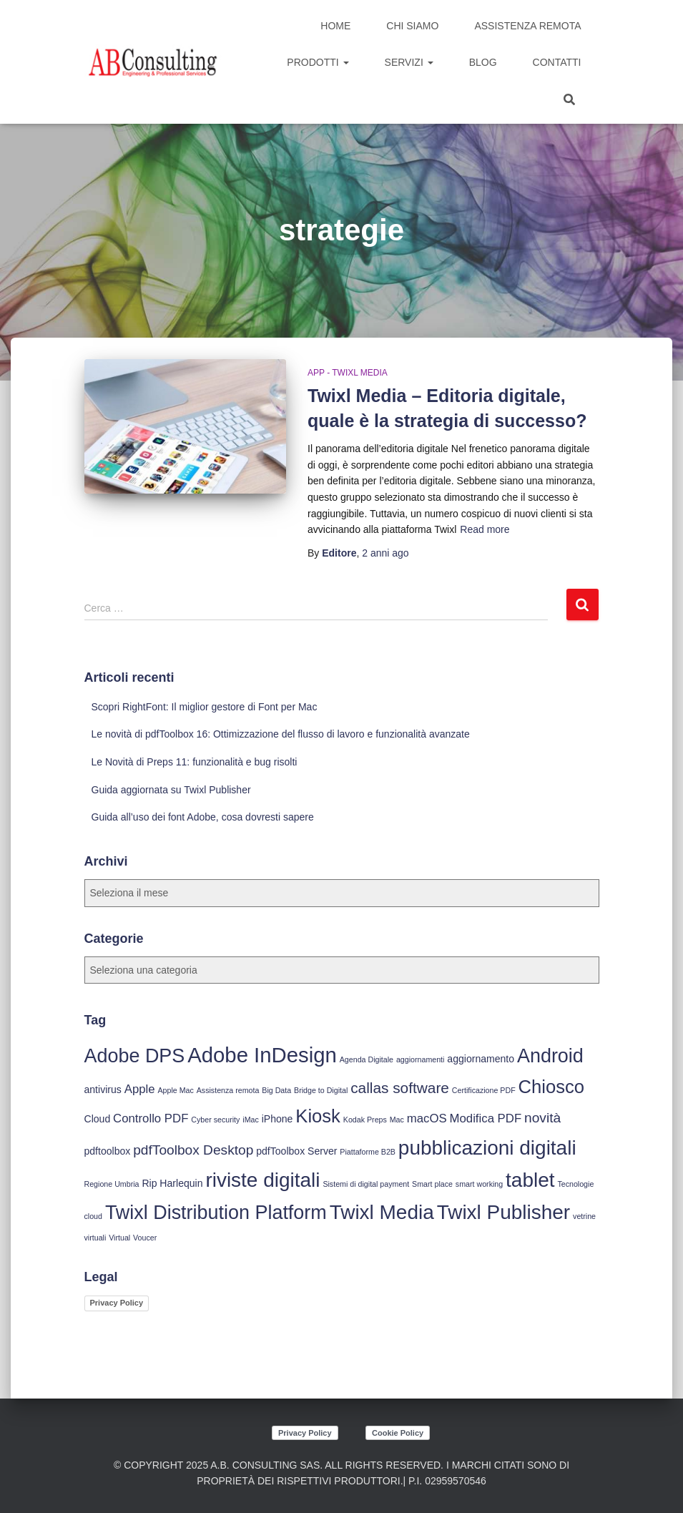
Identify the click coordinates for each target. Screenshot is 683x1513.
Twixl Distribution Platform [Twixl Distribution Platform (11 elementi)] (216, 1212)
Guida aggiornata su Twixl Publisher (171, 789)
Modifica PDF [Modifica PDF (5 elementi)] (486, 1118)
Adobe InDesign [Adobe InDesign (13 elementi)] (262, 1055)
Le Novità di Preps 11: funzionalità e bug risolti (195, 762)
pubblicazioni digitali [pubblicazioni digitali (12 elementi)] (487, 1148)
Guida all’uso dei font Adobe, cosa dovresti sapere (203, 817)
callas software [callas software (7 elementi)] (399, 1087)
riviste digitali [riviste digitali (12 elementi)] (262, 1180)
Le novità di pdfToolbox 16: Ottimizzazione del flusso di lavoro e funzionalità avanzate (281, 734)
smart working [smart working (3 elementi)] (479, 1184)
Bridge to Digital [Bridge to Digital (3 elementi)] (321, 1090)
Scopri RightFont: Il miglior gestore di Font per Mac (205, 707)
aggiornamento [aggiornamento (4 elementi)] (480, 1058)
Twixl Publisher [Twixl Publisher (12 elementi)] (504, 1212)
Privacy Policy (117, 1302)
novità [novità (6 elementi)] (542, 1117)
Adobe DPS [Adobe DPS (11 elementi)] (134, 1056)
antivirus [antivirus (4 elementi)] (103, 1089)
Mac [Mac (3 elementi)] (397, 1119)
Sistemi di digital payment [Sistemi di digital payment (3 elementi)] (366, 1184)
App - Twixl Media (348, 373)
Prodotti (317, 62)
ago (385, 553)
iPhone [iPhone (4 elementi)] (277, 1119)
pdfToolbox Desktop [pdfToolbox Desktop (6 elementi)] (193, 1149)
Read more (484, 529)
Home (335, 25)
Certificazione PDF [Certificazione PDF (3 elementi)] (484, 1090)
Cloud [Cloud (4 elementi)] (97, 1119)
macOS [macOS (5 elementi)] (427, 1118)
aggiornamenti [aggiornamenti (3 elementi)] (420, 1059)
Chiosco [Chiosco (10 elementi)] (551, 1087)
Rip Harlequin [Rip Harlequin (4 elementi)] (172, 1183)
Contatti (557, 62)
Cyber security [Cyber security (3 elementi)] (215, 1119)
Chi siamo (412, 25)
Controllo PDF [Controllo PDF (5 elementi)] (150, 1118)
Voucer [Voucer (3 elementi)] (145, 1237)
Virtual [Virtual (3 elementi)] (119, 1237)
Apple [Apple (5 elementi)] (139, 1089)
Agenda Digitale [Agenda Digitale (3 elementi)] (366, 1059)
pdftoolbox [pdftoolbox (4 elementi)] (107, 1151)
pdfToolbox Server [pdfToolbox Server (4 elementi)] (296, 1151)
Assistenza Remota (527, 25)
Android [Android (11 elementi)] (550, 1056)
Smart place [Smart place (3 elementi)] (432, 1184)
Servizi (409, 62)
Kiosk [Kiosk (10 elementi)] (317, 1116)
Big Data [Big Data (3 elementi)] (276, 1090)
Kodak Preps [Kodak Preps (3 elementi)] (365, 1119)
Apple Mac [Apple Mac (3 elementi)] (175, 1090)
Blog (483, 62)
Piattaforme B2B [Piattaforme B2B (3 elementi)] (367, 1151)
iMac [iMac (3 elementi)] (250, 1119)
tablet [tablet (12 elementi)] (530, 1180)
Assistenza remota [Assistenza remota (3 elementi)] (228, 1090)
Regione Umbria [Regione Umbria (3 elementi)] (111, 1184)
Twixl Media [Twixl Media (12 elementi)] (382, 1212)
